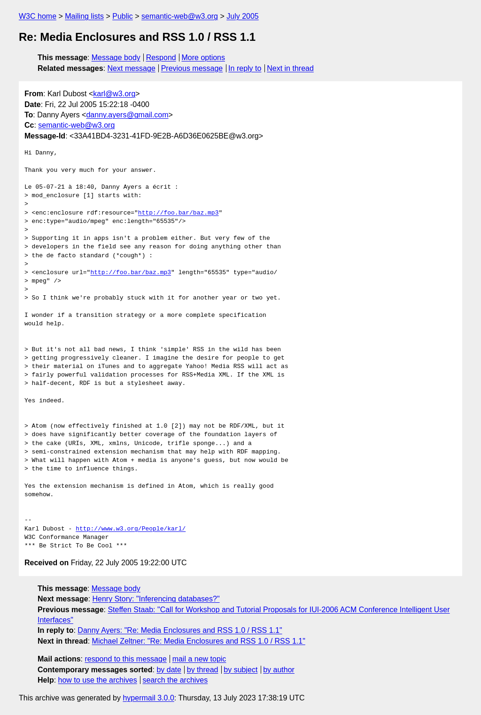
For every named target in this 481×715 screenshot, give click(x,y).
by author (279, 670)
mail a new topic (199, 659)
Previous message (192, 68)
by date (168, 670)
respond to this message (125, 659)
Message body (116, 58)
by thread (202, 670)
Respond (161, 58)
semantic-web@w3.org (179, 16)
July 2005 (242, 16)
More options (203, 58)
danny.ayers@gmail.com (127, 115)
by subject (240, 670)
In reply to (244, 68)
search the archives (175, 680)
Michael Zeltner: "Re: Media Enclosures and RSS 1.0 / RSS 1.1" (198, 641)
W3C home (37, 16)
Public (122, 16)
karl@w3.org (114, 94)
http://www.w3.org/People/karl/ (131, 529)
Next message (131, 68)
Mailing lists (84, 16)
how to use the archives (97, 680)
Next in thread (290, 68)
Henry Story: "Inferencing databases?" (156, 599)
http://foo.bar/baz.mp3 (178, 213)
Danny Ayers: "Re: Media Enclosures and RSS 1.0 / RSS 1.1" (180, 630)
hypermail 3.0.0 (148, 698)
